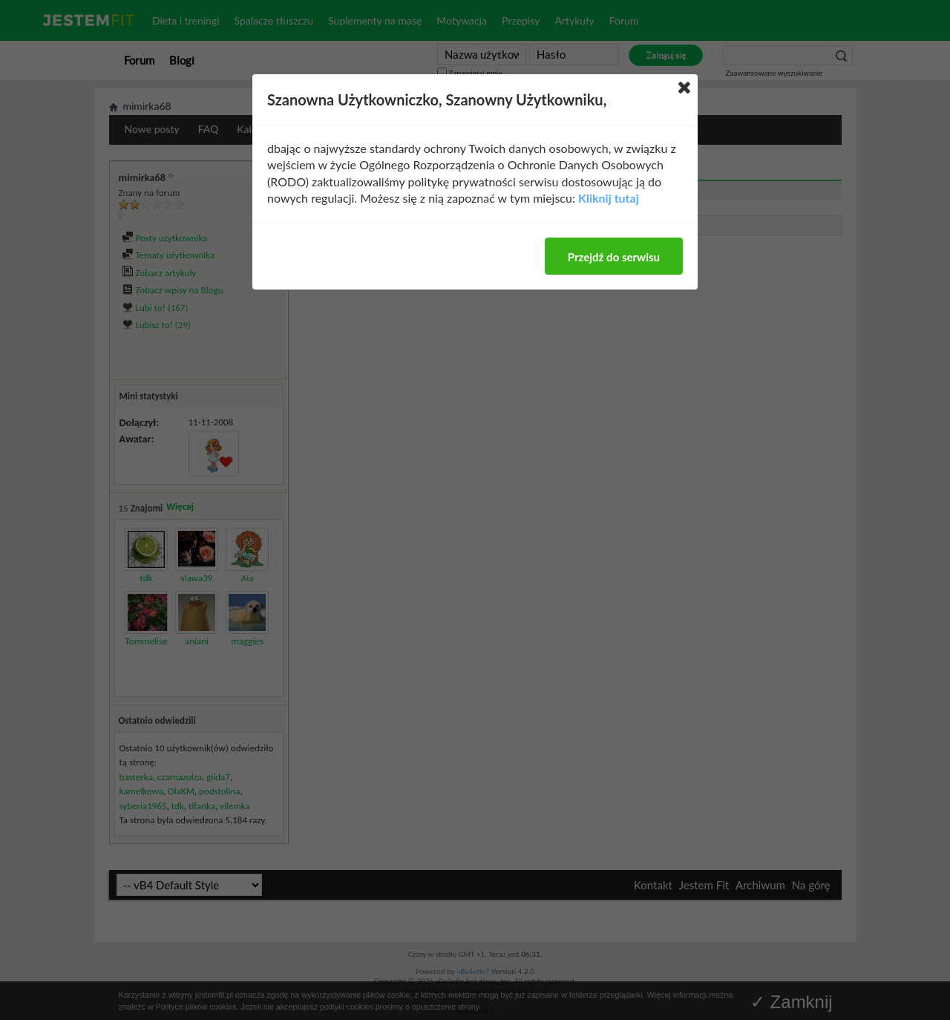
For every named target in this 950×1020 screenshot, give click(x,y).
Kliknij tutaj (608, 198)
